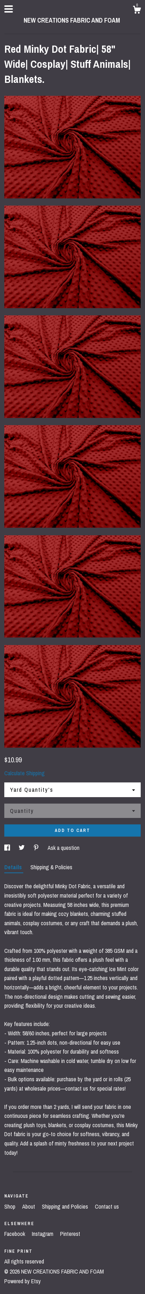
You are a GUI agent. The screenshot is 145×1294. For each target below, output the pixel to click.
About (29, 1206)
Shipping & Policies (51, 867)
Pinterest (70, 1234)
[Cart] (137, 10)
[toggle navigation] (8, 9)
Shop (10, 1206)
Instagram (43, 1234)
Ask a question (63, 848)
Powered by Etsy (22, 1281)
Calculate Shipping (24, 773)
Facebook (15, 1234)
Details (13, 867)
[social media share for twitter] (22, 848)
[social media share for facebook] (7, 848)
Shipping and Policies (66, 1206)
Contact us (107, 1206)
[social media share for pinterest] (36, 848)
